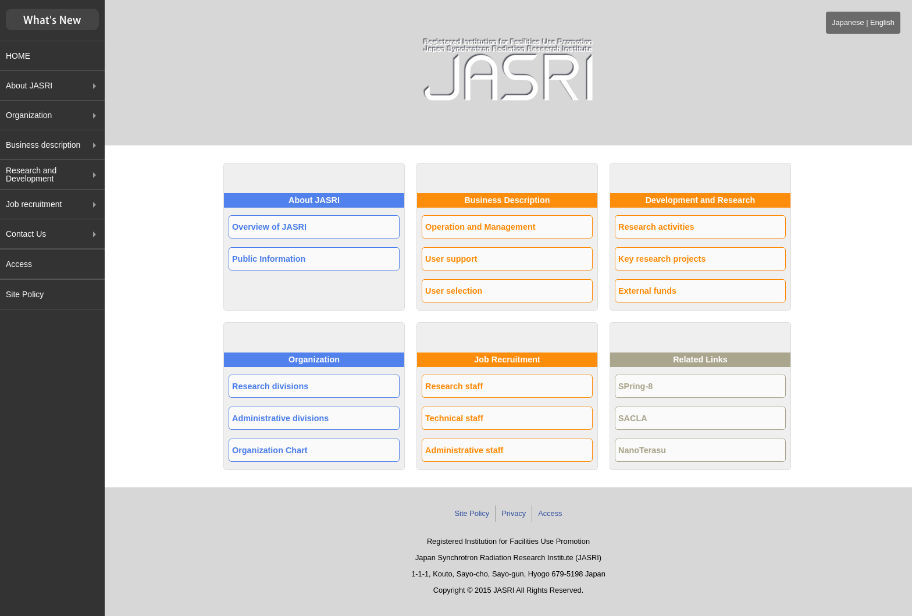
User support (451, 259)
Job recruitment (34, 204)
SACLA (632, 418)
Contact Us (26, 233)
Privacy (513, 513)
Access (19, 264)
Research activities (656, 227)
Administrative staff (464, 450)
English (882, 22)
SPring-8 (635, 386)
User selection (453, 290)
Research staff (454, 386)
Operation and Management (480, 227)
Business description (43, 144)
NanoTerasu (642, 450)
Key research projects (662, 259)
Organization (29, 115)
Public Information (268, 259)
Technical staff (454, 418)
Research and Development (31, 174)
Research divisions (270, 386)
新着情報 (52, 20)
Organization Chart (270, 450)
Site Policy (25, 294)
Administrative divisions (280, 418)
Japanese (848, 22)
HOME (18, 55)
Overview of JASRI (269, 227)
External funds (647, 290)
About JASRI (29, 85)
